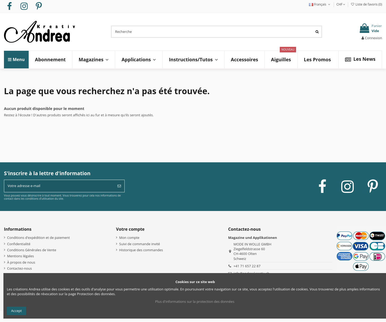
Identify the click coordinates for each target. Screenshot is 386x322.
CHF (341, 4)
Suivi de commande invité (139, 244)
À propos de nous (21, 262)
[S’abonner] (119, 186)
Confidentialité (19, 244)
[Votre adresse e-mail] (59, 186)
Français (320, 4)
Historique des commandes (141, 250)
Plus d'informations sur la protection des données (194, 301)
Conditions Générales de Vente (31, 250)
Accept (16, 310)
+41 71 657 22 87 (247, 266)
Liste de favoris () (366, 4)
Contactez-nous (19, 268)
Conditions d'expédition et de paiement (38, 237)
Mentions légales (20, 256)
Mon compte (129, 237)
